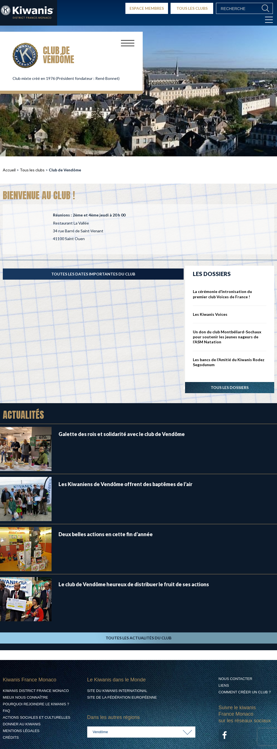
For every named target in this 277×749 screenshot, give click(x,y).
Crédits (11, 737)
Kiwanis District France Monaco (36, 691)
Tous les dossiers (230, 387)
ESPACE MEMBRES (147, 8)
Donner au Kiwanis (21, 724)
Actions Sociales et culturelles (36, 717)
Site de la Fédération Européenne (122, 697)
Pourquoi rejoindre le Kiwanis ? (36, 704)
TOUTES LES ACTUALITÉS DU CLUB (138, 637)
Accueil (9, 169)
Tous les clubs (32, 169)
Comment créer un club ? (244, 692)
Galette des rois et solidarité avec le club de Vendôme (122, 434)
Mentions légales (21, 731)
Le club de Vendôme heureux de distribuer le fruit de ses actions (134, 584)
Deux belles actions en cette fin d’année (106, 534)
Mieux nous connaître (25, 697)
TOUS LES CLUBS (192, 8)
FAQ (6, 711)
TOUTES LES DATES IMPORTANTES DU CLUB (93, 274)
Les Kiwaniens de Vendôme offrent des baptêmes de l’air (125, 484)
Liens (223, 685)
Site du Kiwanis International (117, 691)
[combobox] (141, 732)
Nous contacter (235, 679)
